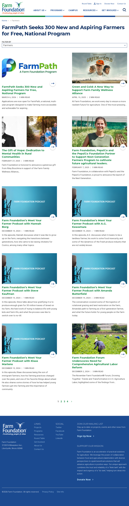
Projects (37, 427)
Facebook (60, 431)
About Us (39, 10)
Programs (56, 10)
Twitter (59, 427)
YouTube (59, 435)
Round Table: (91, 4)
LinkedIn (59, 438)
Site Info (60, 492)
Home (4, 21)
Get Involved (109, 10)
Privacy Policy (48, 492)
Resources (89, 10)
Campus (73, 10)
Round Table (39, 438)
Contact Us (121, 4)
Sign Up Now (86, 436)
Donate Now (109, 4)
